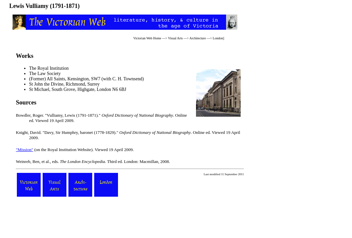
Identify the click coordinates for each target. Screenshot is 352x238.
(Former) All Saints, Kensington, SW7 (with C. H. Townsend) (86, 78)
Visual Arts (175, 38)
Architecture (197, 38)
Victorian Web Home (147, 38)
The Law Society (45, 73)
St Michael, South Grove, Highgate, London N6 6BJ (77, 89)
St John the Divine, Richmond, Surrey (64, 84)
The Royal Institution (49, 68)
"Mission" (24, 149)
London (218, 38)
